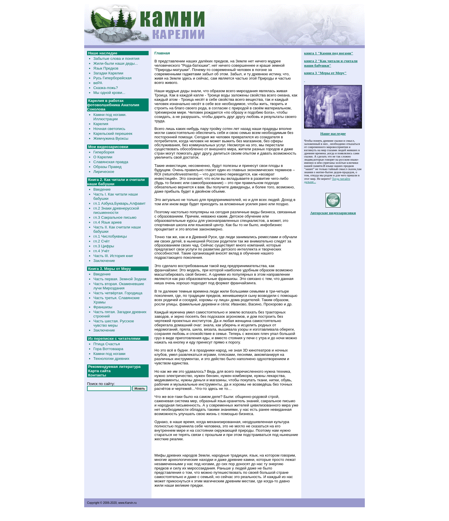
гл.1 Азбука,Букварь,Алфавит (119, 203)
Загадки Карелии (108, 73)
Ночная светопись (109, 129)
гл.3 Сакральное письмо (114, 217)
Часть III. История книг (113, 256)
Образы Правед (107, 167)
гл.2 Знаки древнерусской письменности (116, 210)
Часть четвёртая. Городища (117, 293)
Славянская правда (110, 162)
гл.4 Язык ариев (107, 222)
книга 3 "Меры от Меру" (325, 73)
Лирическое (103, 171)
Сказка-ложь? (105, 88)
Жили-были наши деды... (115, 63)
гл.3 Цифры (103, 246)
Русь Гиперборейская (112, 78)
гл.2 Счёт (101, 241)
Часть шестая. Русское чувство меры (113, 323)
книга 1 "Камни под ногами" (328, 53)
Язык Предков (105, 68)
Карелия (100, 124)
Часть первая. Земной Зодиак (119, 279)
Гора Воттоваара (108, 349)
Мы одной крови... (109, 92)
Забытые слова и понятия (116, 58)
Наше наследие (333, 133)
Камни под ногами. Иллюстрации (110, 117)
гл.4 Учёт (101, 251)
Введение (102, 189)
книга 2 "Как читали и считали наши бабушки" (331, 63)
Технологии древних (111, 358)
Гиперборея (103, 152)
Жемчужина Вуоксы (110, 138)
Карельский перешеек (112, 133)
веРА (97, 83)
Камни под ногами (109, 354)
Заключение (104, 260)
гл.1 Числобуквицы (110, 236)
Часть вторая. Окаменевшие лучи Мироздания (118, 286)
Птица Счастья (106, 344)
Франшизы (102, 307)
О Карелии (102, 157)
